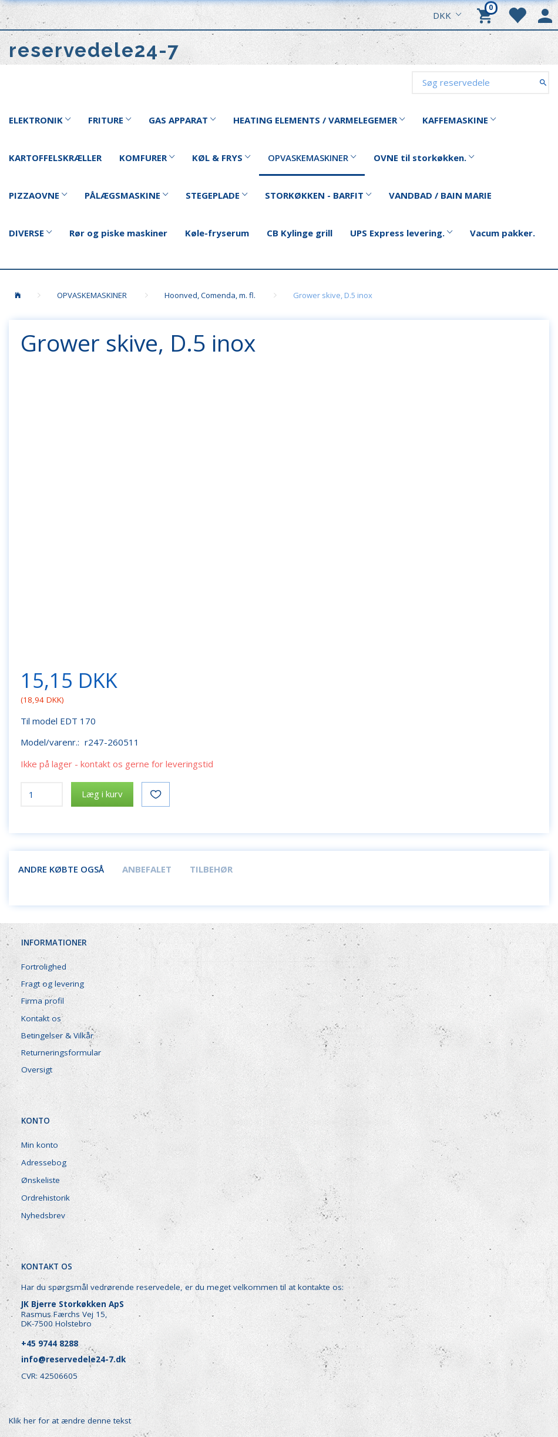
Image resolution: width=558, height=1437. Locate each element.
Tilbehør (211, 869)
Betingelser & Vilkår (57, 1035)
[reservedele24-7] (94, 50)
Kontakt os (41, 1018)
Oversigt (36, 1069)
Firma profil (42, 1000)
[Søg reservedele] (543, 82)
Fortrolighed (43, 966)
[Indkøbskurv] (486, 14)
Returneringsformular (61, 1052)
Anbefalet (147, 869)
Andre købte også (61, 869)
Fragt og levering (52, 983)
